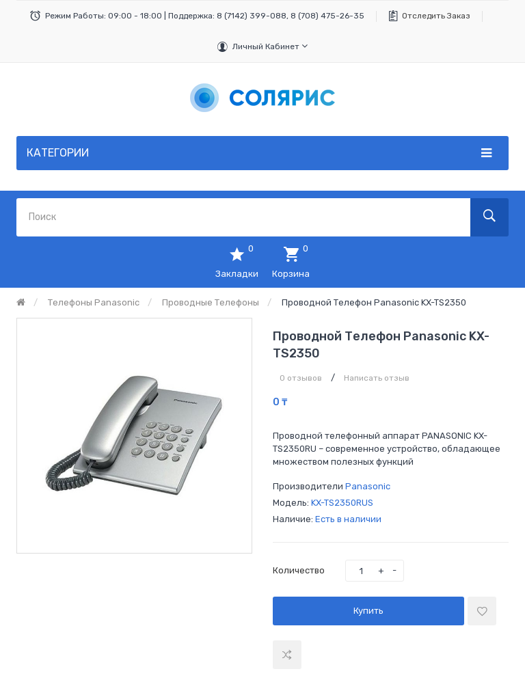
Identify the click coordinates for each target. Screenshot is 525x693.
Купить (368, 611)
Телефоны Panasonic (93, 302)
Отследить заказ (436, 16)
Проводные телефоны (210, 302)
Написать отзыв (376, 378)
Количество (299, 570)
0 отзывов (301, 378)
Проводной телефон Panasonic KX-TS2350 (374, 302)
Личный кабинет (270, 46)
